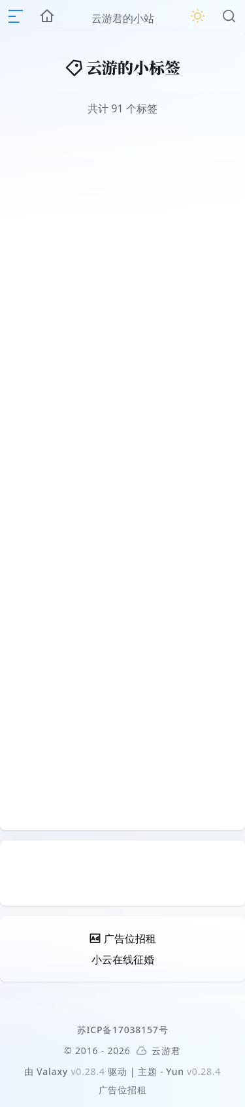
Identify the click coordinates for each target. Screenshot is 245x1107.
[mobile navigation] (15, 16)
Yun (175, 1071)
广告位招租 (123, 1089)
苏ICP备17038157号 (123, 1029)
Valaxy (52, 1071)
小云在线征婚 (122, 959)
